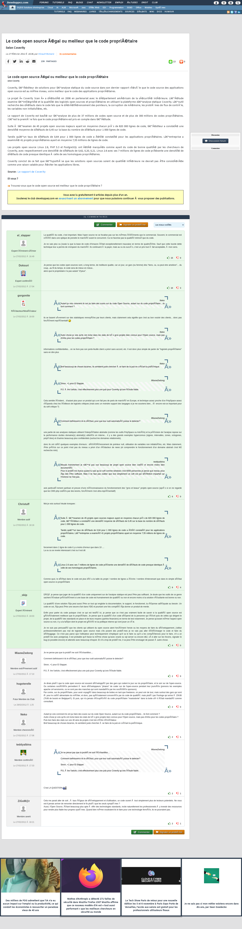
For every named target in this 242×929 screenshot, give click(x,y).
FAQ (70, 2)
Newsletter (103, 2)
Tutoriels (58, 2)
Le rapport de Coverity (32, 172)
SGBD (129, 8)
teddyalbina (23, 744)
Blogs (79, 2)
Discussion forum (215, 141)
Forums (44, 2)
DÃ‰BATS (142, 12)
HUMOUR (169, 12)
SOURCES (129, 12)
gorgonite (23, 295)
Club (155, 2)
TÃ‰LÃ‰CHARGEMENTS (110, 12)
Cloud (50, 8)
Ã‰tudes (132, 2)
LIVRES (92, 12)
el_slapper (23, 235)
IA (57, 8)
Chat (90, 2)
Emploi (119, 2)
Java (83, 8)
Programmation (116, 8)
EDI (104, 8)
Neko (24, 714)
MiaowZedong (24, 653)
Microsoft (73, 8)
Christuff (23, 504)
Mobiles (148, 8)
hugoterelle (23, 683)
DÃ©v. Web (94, 8)
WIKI (151, 12)
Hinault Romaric (46, 54)
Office (138, 8)
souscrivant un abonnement (76, 198)
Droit (144, 2)
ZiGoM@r (24, 801)
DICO (159, 12)
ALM (64, 8)
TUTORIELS (59, 12)
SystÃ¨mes (160, 8)
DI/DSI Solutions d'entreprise (30, 8)
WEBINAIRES (80, 12)
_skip (23, 595)
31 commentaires (67, 54)
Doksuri (24, 265)
